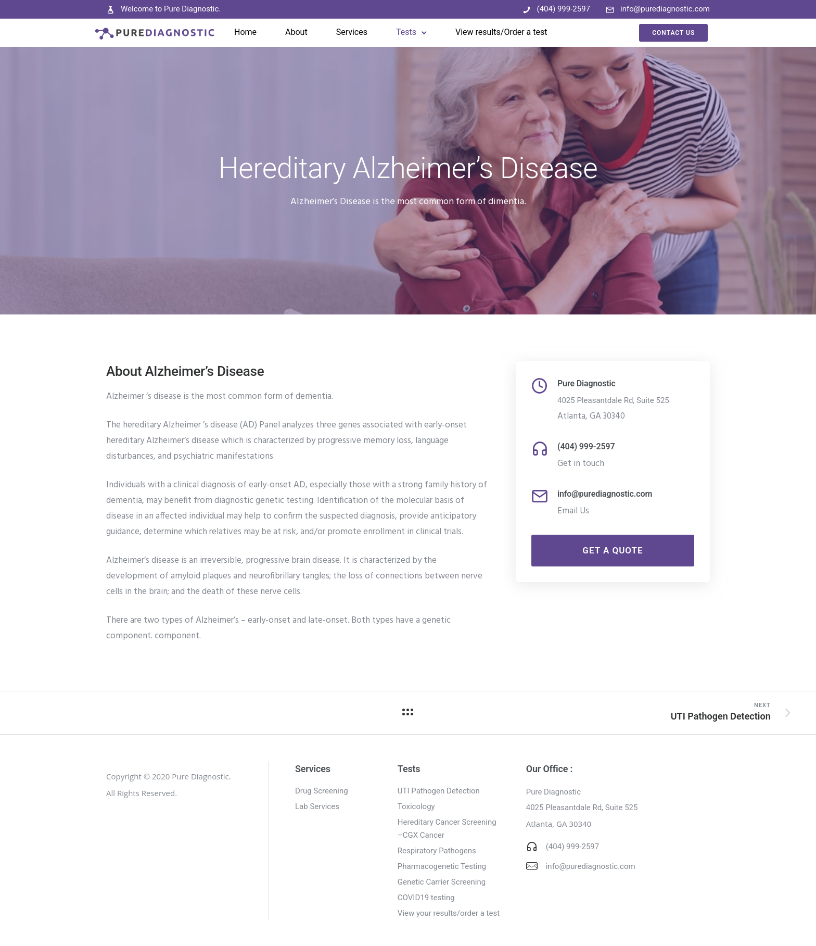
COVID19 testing (426, 897)
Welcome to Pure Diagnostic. (171, 9)
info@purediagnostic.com (665, 9)
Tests (407, 32)
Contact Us (660, 32)
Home (246, 32)
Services (351, 32)
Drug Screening (321, 791)
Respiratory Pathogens (437, 850)
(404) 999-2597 (564, 9)
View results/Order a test (501, 32)
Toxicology (416, 806)
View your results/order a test (449, 913)
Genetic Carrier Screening (442, 882)
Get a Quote (612, 550)
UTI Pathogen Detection (439, 791)
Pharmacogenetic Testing (442, 866)
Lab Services (317, 806)
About (297, 32)
